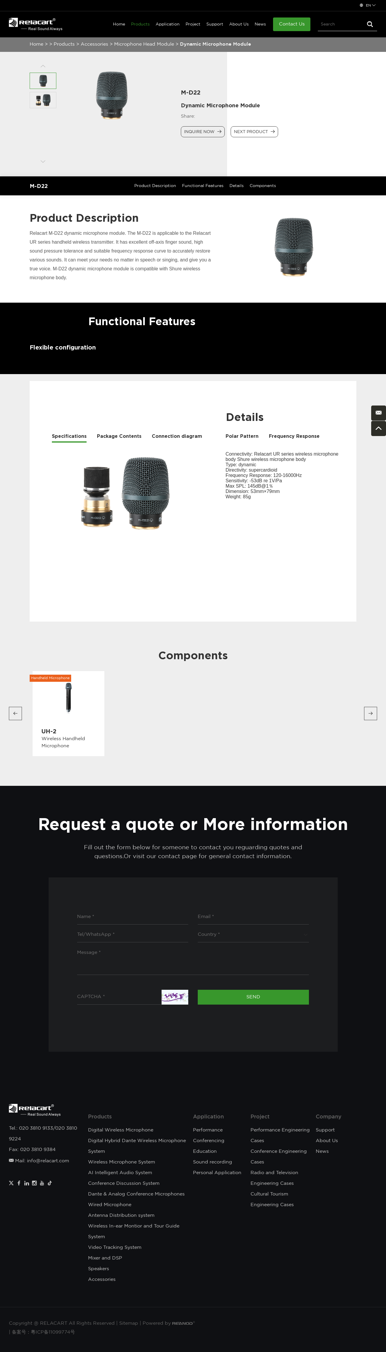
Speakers (98, 1269)
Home (119, 24)
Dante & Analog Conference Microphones (136, 1194)
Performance (208, 1130)
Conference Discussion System (123, 1183)
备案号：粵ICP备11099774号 (43, 1332)
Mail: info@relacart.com (39, 1161)
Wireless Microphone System (121, 1162)
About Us (239, 24)
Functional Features (203, 186)
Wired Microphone (109, 1205)
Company (329, 1117)
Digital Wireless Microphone (120, 1130)
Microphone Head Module (144, 44)
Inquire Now (202, 132)
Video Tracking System (114, 1247)
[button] (15, 713)
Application (168, 24)
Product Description (155, 186)
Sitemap (128, 1323)
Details (236, 186)
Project (193, 24)
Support (214, 24)
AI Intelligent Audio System (120, 1173)
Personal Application (217, 1173)
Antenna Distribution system (121, 1215)
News (260, 24)
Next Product (254, 132)
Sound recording (212, 1162)
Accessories (94, 44)
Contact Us (292, 24)
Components (263, 186)
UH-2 (49, 731)
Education (205, 1151)
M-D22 (39, 186)
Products (140, 24)
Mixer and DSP (105, 1258)
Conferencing (208, 1141)
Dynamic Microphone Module (215, 44)
